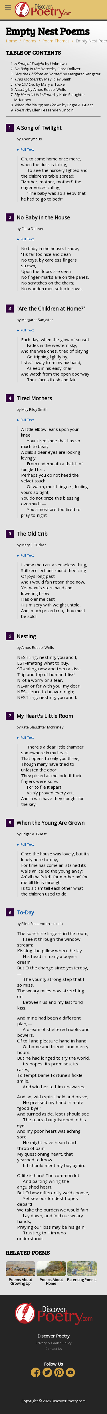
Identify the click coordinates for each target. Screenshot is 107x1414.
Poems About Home (51, 1273)
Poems (29, 41)
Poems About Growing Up (20, 1273)
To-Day (25, 912)
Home (11, 41)
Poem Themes (56, 41)
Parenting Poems (82, 1271)
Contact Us (53, 1348)
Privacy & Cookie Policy (54, 1343)
